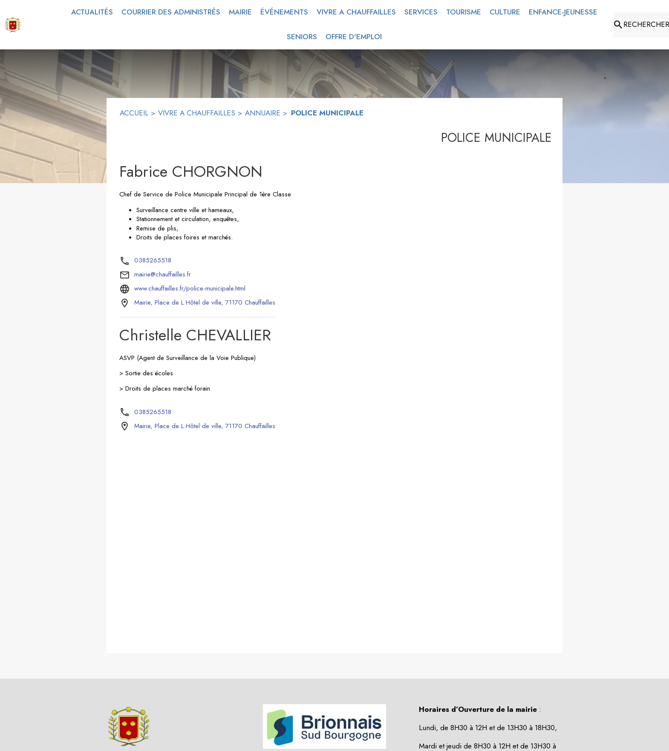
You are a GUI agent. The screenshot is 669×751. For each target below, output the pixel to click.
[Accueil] (12, 24)
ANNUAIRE (262, 113)
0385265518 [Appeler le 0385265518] (152, 260)
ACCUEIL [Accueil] (134, 113)
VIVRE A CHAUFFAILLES (196, 113)
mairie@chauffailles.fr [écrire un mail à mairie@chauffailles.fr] (162, 274)
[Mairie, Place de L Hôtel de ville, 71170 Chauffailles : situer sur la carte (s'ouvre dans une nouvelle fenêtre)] (204, 303)
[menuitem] (92, 12)
